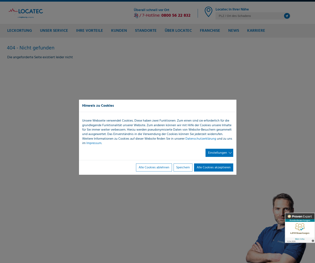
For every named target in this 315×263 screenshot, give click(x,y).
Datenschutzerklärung (200, 138)
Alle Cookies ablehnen (154, 167)
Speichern (183, 167)
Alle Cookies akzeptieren (214, 167)
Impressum (93, 143)
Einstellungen (217, 152)
